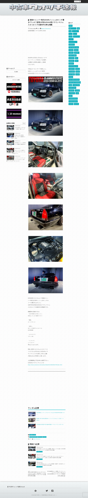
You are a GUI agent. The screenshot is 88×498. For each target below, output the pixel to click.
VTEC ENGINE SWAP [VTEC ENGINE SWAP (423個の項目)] (73, 43)
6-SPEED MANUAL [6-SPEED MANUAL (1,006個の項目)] (73, 85)
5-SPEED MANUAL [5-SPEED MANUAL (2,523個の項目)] (73, 87)
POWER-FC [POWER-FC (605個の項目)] (71, 61)
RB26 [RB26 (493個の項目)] (76, 54)
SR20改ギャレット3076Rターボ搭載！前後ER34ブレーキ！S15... (16, 144)
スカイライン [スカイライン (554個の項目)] (76, 34)
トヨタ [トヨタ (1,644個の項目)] (70, 34)
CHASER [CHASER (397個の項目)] (77, 78)
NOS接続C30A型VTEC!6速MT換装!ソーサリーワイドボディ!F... (50, 424)
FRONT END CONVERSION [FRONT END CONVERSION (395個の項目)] (75, 72)
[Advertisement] (46, 389)
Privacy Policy (42, 1)
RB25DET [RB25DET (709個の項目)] (71, 56)
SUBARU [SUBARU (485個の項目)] (71, 47)
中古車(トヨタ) (32, 434)
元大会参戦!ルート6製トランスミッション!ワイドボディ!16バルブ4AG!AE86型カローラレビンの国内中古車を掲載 (56, 473)
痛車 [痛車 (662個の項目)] (78, 27)
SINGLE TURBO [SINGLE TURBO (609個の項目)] (72, 49)
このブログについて (12, 1)
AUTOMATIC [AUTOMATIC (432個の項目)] (72, 81)
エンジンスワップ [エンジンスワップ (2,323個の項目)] (73, 38)
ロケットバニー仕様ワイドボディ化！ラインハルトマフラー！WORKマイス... (16, 152)
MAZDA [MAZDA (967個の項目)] (77, 63)
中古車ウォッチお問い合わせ (25, 1)
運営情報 (35, 1)
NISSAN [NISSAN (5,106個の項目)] (77, 61)
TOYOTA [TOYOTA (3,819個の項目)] (71, 45)
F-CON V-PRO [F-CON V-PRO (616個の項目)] (76, 74)
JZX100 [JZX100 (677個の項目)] (77, 65)
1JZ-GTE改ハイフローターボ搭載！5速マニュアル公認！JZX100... (16, 129)
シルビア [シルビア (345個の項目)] (71, 36)
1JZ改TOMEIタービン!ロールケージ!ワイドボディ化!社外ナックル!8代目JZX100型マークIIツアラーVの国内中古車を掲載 (37, 473)
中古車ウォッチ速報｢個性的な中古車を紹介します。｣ (46, 495)
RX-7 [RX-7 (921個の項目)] (76, 52)
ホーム (10, 13)
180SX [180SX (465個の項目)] (70, 83)
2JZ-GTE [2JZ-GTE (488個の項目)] (71, 89)
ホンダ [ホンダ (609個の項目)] (75, 32)
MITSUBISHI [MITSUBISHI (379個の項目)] (71, 63)
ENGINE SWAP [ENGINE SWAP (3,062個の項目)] (72, 76)
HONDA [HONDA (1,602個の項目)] (70, 67)
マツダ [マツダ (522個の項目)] (70, 32)
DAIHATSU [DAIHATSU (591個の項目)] (71, 78)
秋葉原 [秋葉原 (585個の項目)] (70, 25)
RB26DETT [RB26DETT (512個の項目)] (71, 54)
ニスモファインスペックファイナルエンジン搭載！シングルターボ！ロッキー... (16, 159)
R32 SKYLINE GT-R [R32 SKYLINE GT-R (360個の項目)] (73, 58)
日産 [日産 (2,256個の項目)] (70, 30)
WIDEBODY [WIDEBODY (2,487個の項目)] (71, 41)
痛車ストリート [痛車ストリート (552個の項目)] (72, 27)
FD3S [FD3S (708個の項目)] (70, 74)
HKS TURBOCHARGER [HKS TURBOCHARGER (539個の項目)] (74, 69)
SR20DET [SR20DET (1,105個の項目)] (77, 47)
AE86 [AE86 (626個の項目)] (77, 81)
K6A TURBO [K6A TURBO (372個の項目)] (71, 65)
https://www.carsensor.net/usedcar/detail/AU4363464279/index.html (45, 364)
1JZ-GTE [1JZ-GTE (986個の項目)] (76, 89)
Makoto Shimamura (46, 28)
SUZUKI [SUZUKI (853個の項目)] (76, 45)
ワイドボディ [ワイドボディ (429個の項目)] (75, 30)
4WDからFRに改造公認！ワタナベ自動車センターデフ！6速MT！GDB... (16, 137)
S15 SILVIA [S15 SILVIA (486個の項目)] (71, 52)
